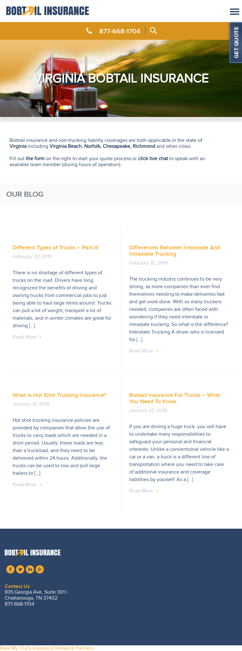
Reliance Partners (74, 648)
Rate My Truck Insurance (27, 648)
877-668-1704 (119, 31)
